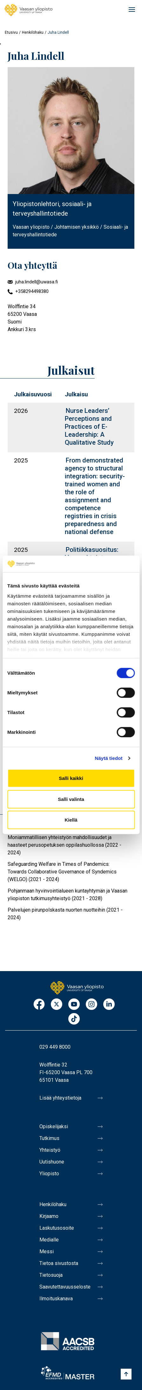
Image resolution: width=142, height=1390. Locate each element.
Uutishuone (51, 1162)
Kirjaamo (48, 1216)
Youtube (74, 1004)
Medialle (49, 1240)
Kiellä (70, 820)
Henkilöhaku (33, 32)
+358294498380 (32, 291)
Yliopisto (49, 1174)
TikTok (74, 1019)
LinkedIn (109, 1004)
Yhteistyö (49, 1150)
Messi (46, 1251)
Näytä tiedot (109, 758)
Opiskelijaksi (53, 1126)
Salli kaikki (71, 778)
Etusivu (11, 32)
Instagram (91, 1004)
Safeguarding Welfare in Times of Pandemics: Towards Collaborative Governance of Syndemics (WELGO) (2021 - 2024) (62, 871)
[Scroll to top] (126, 1374)
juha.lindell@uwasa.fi (36, 282)
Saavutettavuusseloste (65, 1287)
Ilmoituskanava (56, 1299)
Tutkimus (49, 1138)
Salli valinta (71, 799)
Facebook (39, 1004)
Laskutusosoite (56, 1228)
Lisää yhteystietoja (60, 1098)
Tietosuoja (51, 1275)
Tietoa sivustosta (58, 1263)
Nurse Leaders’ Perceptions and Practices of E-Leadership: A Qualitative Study (89, 426)
